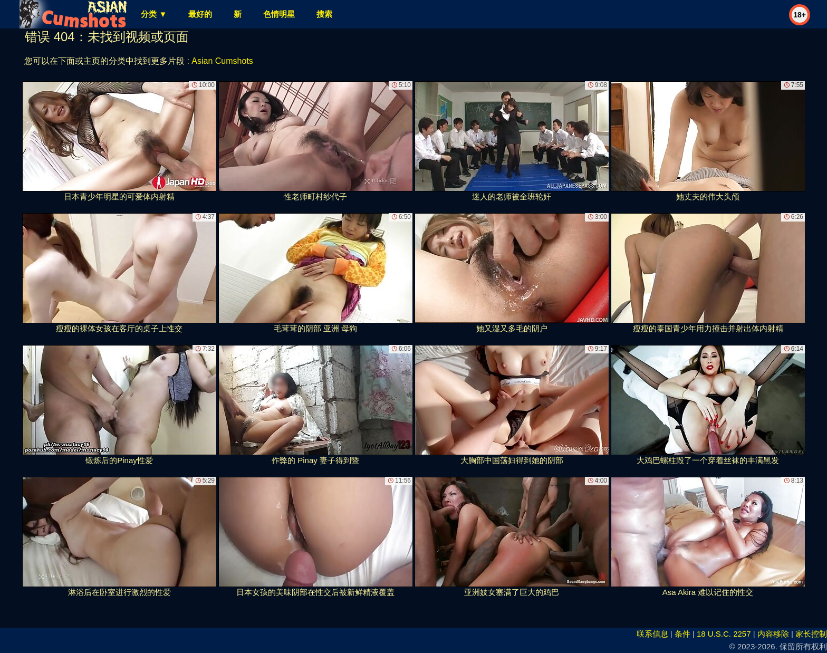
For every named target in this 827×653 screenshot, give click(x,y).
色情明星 (279, 13)
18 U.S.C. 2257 (724, 633)
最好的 (200, 13)
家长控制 (811, 633)
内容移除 (773, 633)
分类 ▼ (154, 13)
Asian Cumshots (222, 60)
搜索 (324, 13)
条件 (682, 633)
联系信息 (652, 633)
